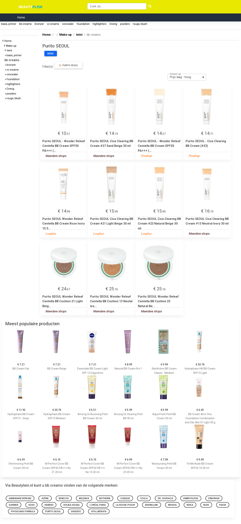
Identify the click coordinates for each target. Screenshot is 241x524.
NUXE (206, 505)
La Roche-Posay (125, 505)
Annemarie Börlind (20, 498)
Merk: (50, 53)
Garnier (13, 505)
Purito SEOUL (68, 65)
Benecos (64, 498)
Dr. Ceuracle (165, 498)
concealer (68, 23)
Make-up (12, 45)
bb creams (25, 23)
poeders (125, 23)
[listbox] (187, 77)
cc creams (53, 23)
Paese (222, 505)
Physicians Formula (23, 511)
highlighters (100, 23)
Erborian (213, 498)
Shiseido (76, 511)
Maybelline (151, 505)
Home (21, 17)
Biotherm (104, 498)
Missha (172, 505)
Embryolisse (190, 498)
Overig (113, 23)
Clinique (125, 498)
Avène (45, 498)
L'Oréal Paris (98, 505)
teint (10, 50)
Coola (144, 498)
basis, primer (8, 23)
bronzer (39, 23)
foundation (83, 23)
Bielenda (84, 498)
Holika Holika (71, 505)
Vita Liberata (99, 511)
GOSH (31, 505)
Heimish (49, 505)
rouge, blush (140, 23)
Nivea (190, 505)
